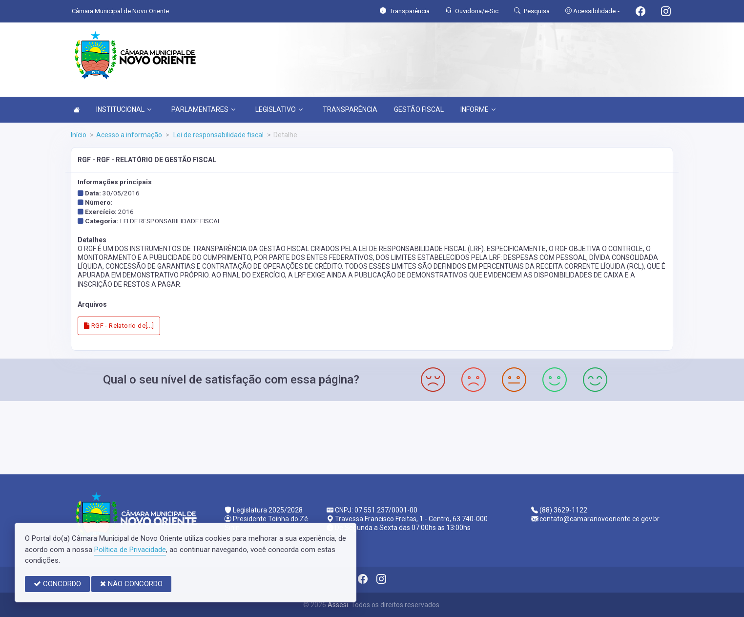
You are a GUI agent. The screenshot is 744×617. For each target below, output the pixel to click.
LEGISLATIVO (279, 109)
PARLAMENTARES (203, 109)
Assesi (338, 605)
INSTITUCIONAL (123, 109)
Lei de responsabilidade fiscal (218, 135)
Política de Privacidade (130, 549)
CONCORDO (57, 583)
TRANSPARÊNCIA (350, 109)
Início (78, 135)
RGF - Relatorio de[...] (119, 325)
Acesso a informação (129, 135)
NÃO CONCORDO (131, 583)
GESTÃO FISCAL (419, 109)
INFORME (478, 109)
